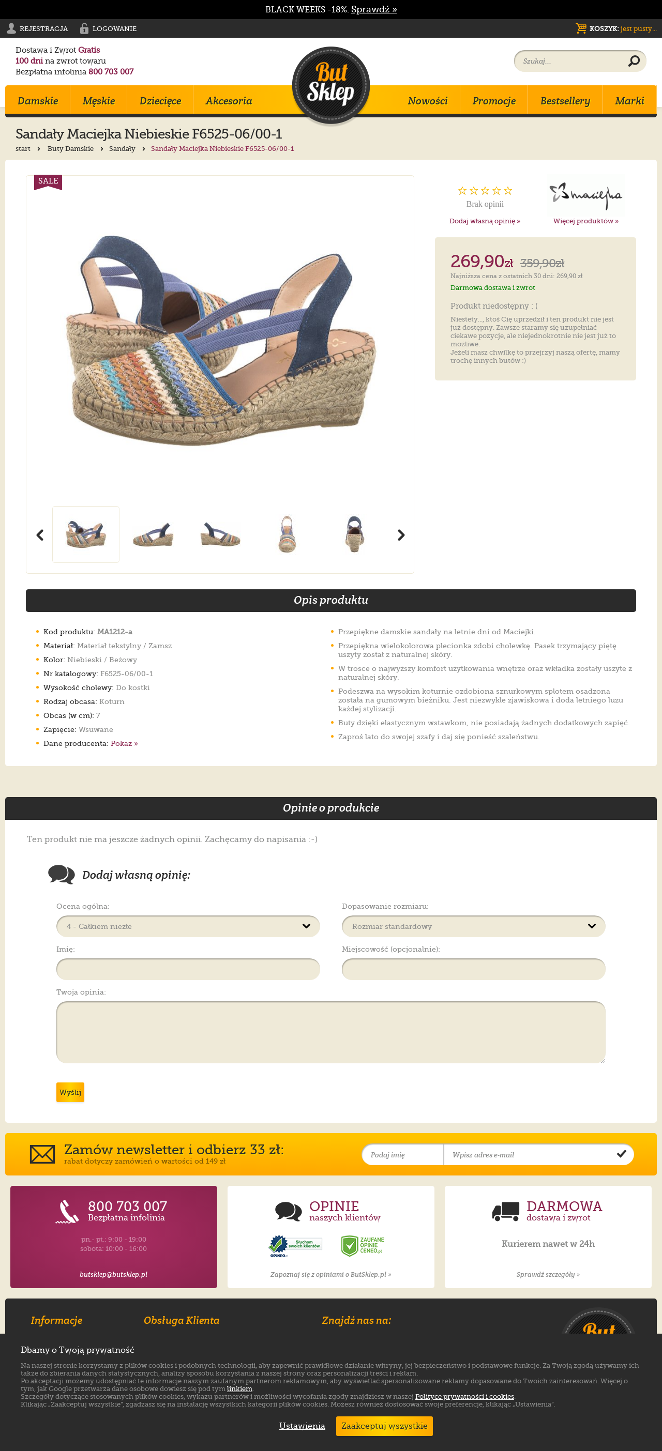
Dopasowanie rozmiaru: (385, 906)
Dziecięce (160, 101)
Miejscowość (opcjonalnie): (391, 949)
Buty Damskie (77, 148)
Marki (629, 101)
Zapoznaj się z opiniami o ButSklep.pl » (330, 1274)
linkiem (239, 1389)
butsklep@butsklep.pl (113, 1274)
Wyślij (70, 1092)
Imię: (65, 949)
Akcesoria (229, 101)
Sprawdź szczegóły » (548, 1274)
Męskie (99, 101)
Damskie (38, 101)
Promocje (494, 101)
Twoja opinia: (81, 992)
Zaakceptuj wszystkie (384, 1426)
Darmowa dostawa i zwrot (492, 288)
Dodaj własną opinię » (484, 221)
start (29, 148)
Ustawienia (300, 1426)
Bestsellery (565, 101)
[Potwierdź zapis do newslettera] (621, 1154)
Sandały (128, 148)
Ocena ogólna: (83, 906)
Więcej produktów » (586, 221)
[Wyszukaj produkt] (634, 61)
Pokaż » (124, 743)
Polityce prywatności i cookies (464, 1396)
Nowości (428, 101)
